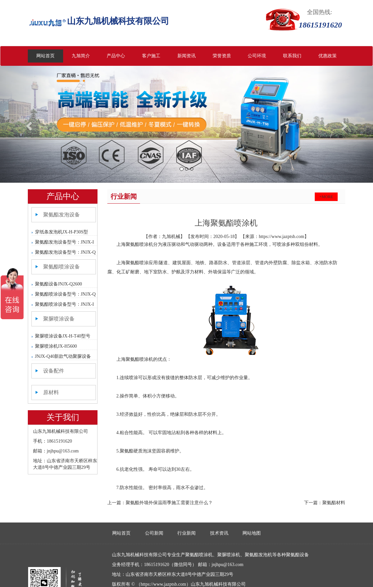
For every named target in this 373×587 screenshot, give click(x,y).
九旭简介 (81, 55)
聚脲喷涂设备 (59, 318)
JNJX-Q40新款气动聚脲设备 (63, 356)
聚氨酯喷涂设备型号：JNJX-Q (65, 294)
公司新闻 (154, 533)
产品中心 (116, 55)
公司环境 (257, 55)
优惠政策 (327, 55)
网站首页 (45, 55)
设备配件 (53, 371)
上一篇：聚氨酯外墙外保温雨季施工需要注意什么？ (160, 502)
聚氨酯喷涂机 (139, 244)
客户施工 (151, 55)
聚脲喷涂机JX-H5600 (56, 346)
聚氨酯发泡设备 (61, 214)
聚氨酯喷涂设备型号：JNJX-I (64, 304)
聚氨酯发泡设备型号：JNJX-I (64, 242)
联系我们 (292, 55)
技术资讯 (219, 533)
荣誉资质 (222, 55)
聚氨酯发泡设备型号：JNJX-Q (65, 252)
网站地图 (251, 533)
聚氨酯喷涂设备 (61, 266)
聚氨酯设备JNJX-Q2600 (58, 284)
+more (326, 196)
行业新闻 (186, 533)
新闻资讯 (186, 55)
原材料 (51, 392)
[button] (28, 124)
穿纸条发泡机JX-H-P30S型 (61, 231)
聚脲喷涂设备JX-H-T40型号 (63, 336)
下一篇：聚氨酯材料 (324, 502)
